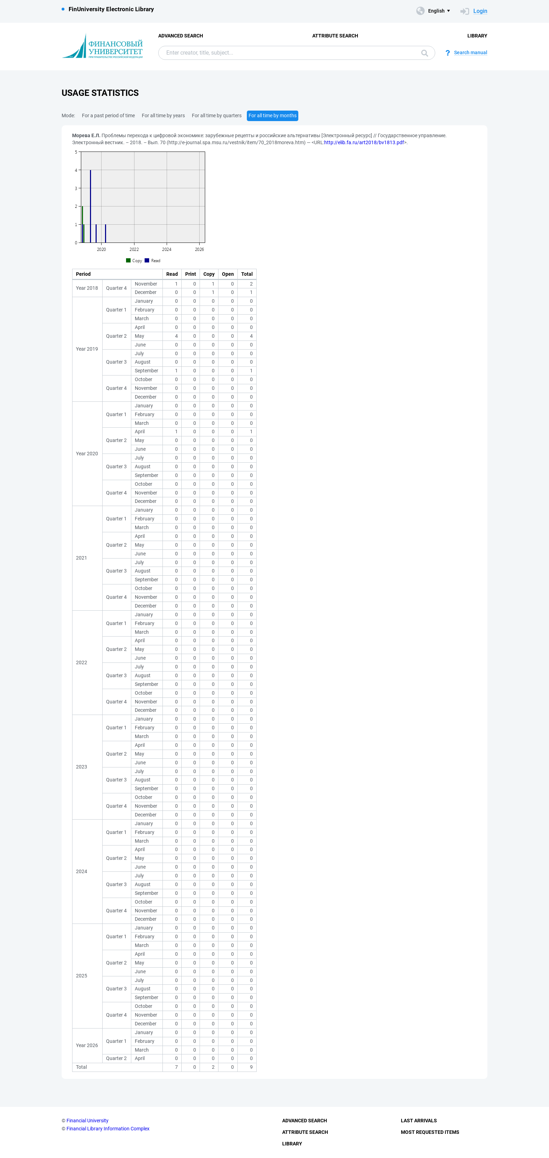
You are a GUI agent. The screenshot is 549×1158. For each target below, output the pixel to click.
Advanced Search (180, 35)
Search (424, 53)
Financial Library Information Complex (108, 1128)
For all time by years (163, 115)
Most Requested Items (430, 1132)
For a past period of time (108, 115)
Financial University (88, 1120)
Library (477, 35)
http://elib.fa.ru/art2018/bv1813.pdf (364, 142)
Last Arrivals (419, 1120)
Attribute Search (335, 35)
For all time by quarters (217, 115)
